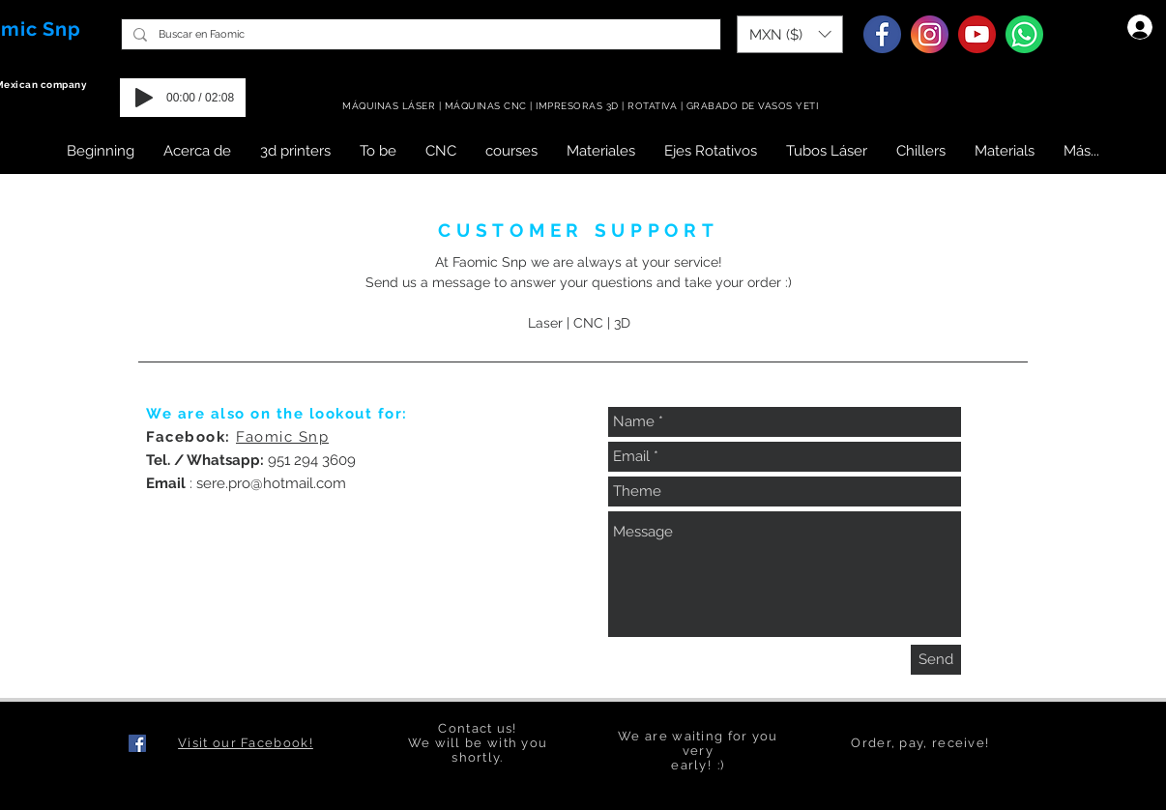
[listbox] (790, 34)
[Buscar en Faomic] (419, 34)
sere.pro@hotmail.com (271, 483)
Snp (62, 29)
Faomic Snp (282, 437)
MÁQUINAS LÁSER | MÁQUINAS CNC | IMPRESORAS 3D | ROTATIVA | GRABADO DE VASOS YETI (582, 106)
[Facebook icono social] (137, 743)
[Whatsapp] (1024, 34)
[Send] (936, 660)
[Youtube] (977, 34)
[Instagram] (929, 34)
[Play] (144, 97)
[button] (790, 34)
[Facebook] (882, 34)
